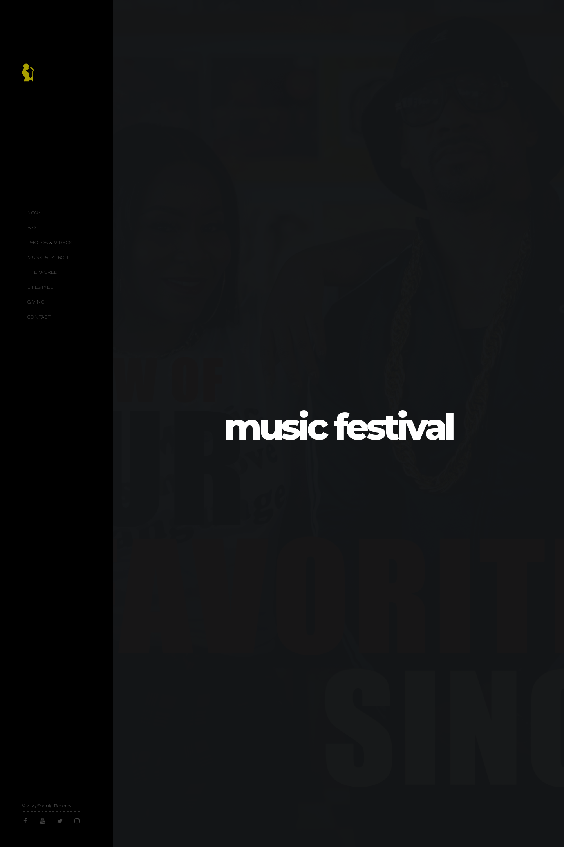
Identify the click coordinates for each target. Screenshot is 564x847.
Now (33, 212)
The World (42, 272)
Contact (39, 317)
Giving (36, 302)
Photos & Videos (49, 242)
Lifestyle (40, 287)
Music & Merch (48, 257)
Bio (31, 227)
